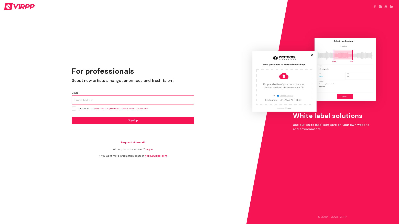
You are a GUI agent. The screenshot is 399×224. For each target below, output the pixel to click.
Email (75, 92)
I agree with (111, 109)
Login (149, 149)
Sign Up (133, 120)
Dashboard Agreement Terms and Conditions (120, 108)
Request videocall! (133, 142)
